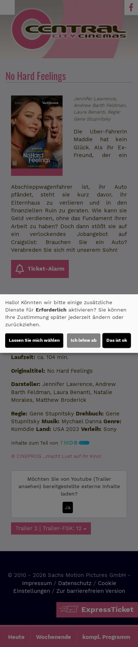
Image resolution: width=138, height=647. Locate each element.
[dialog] (69, 323)
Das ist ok (116, 340)
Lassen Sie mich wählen (34, 340)
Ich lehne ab (84, 340)
